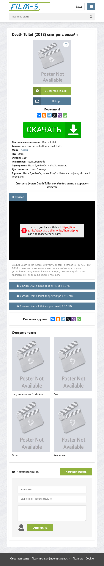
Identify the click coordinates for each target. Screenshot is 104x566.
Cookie (90, 558)
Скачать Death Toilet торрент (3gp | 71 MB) (45, 285)
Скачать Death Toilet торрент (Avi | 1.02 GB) (46, 306)
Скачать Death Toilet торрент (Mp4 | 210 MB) (46, 296)
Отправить (40, 527)
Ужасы (24, 150)
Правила (78, 558)
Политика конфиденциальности (51, 558)
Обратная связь (19, 558)
